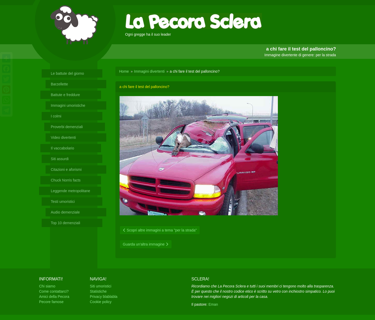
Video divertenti (63, 137)
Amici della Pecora (54, 296)
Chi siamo (47, 286)
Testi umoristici (63, 201)
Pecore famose (51, 302)
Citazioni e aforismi (66, 169)
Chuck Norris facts (65, 180)
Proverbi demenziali (67, 127)
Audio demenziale (65, 212)
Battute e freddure (65, 95)
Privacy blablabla (103, 296)
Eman (213, 304)
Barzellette (59, 84)
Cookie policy (100, 302)
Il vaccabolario (62, 148)
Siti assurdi (59, 159)
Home (124, 71)
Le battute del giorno (67, 73)
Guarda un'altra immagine (146, 244)
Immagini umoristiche (68, 105)
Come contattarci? (54, 291)
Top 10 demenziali (65, 223)
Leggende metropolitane (70, 191)
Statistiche (98, 291)
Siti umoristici (100, 286)
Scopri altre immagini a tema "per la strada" (160, 230)
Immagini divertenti (149, 71)
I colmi (56, 116)
